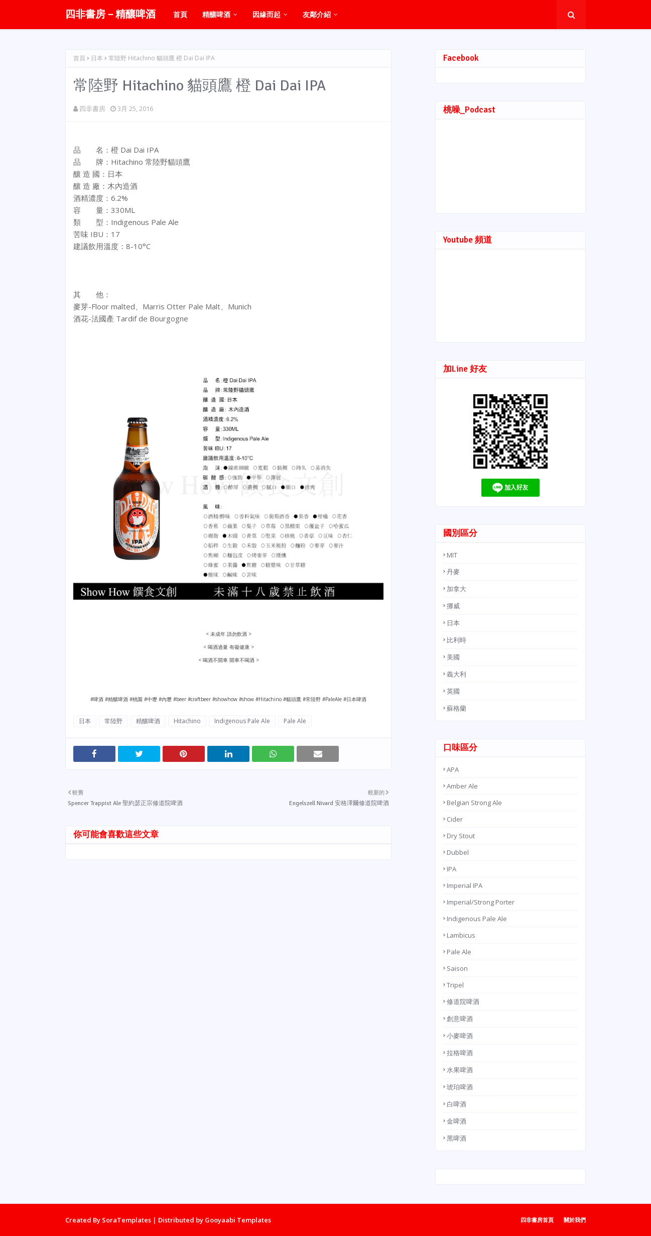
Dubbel (458, 852)
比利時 (456, 639)
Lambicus (461, 935)
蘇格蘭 (456, 708)
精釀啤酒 (148, 721)
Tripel (455, 984)
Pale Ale (295, 721)
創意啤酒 (460, 1018)
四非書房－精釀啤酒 (110, 14)
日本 (97, 58)
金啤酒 (456, 1121)
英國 (453, 691)
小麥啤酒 (460, 1035)
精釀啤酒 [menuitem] (216, 14)
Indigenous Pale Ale (242, 721)
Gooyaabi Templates (238, 1219)
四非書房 (92, 108)
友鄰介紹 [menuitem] (317, 14)
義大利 (456, 674)
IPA (451, 868)
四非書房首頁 (537, 1219)
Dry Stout (461, 835)
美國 (453, 656)
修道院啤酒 (463, 1001)
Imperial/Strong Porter (480, 902)
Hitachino (187, 721)
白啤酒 (456, 1103)
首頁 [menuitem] (180, 14)
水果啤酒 (460, 1069)
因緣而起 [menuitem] (266, 14)
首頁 (79, 58)
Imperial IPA (464, 885)
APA (453, 769)
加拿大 (456, 588)
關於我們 (575, 1219)
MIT (452, 554)
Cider (455, 819)
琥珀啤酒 (460, 1086)
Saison (457, 968)
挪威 (453, 605)
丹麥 (453, 571)
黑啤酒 (456, 1138)
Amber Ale (462, 786)
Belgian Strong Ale (474, 802)
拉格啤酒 (460, 1052)
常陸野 (113, 721)
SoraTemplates (126, 1219)
